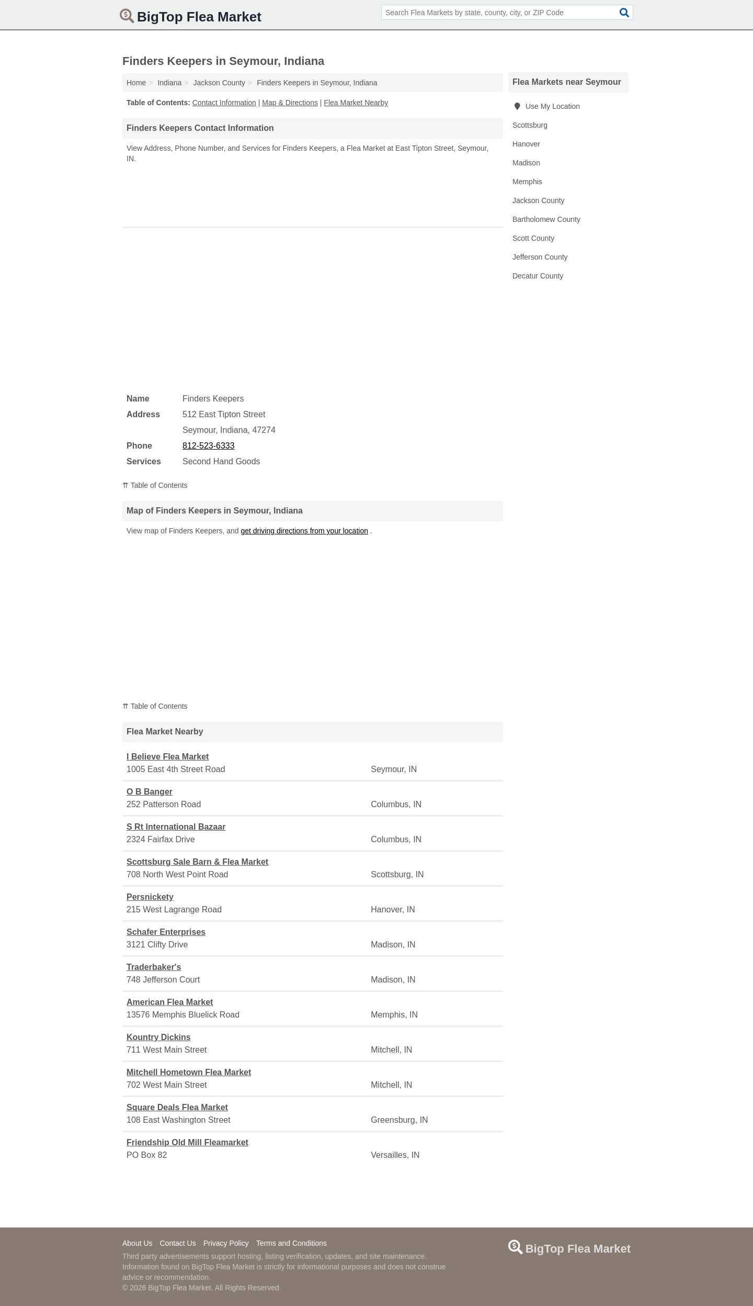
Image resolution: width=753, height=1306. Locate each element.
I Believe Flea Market (168, 756)
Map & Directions (290, 102)
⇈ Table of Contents (155, 485)
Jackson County (538, 200)
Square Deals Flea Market (177, 1107)
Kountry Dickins (159, 1037)
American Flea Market (170, 1002)
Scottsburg (529, 125)
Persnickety (150, 896)
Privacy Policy (226, 1243)
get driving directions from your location (304, 531)
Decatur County (537, 276)
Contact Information (224, 102)
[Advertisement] (312, 192)
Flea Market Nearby (356, 102)
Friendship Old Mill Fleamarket (187, 1142)
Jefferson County (540, 257)
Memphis (527, 181)
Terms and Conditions (291, 1243)
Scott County (533, 238)
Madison (526, 163)
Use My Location (546, 106)
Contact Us (177, 1243)
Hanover (526, 144)
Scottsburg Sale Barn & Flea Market (197, 861)
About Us (137, 1243)
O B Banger (150, 791)
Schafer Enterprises (166, 932)
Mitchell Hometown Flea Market (189, 1072)
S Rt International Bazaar (176, 826)
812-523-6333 (208, 445)
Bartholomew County (546, 219)
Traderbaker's (154, 967)
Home (136, 83)
